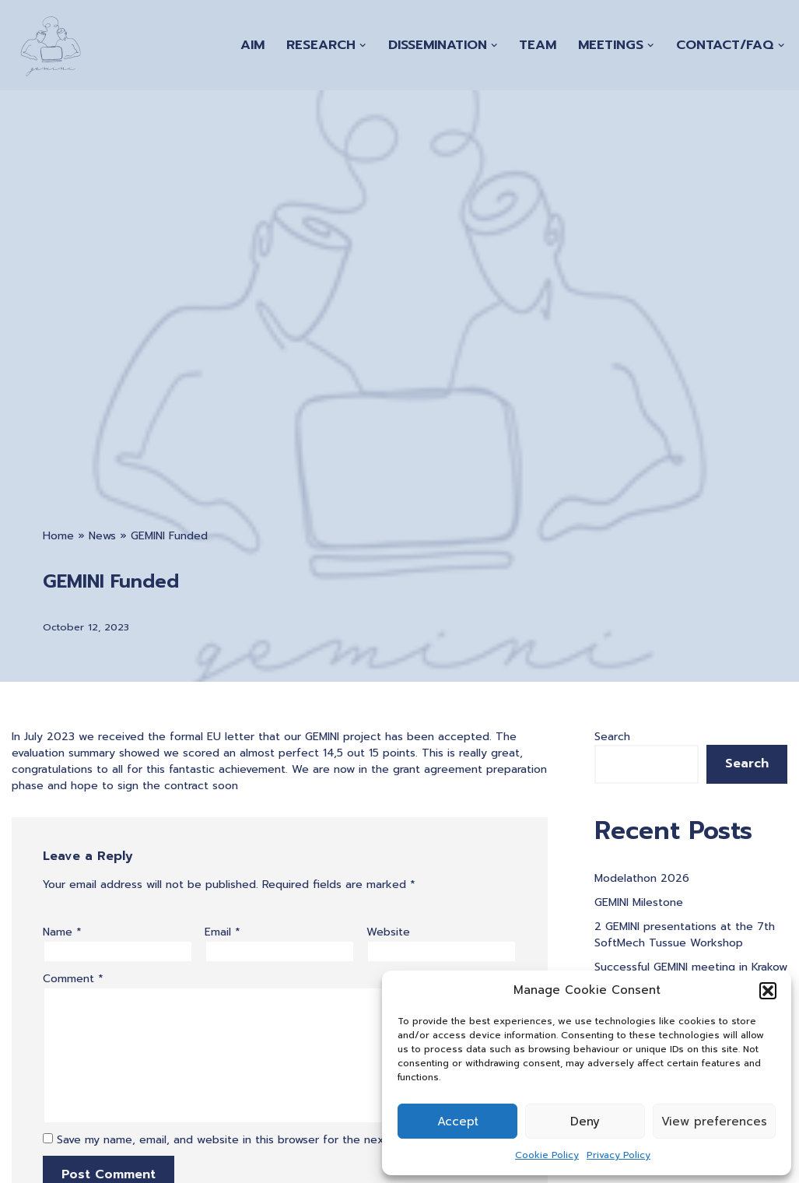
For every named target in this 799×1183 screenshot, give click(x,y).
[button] (768, 991)
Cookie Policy (547, 1155)
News (102, 536)
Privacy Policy (618, 1155)
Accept (457, 1121)
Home (58, 536)
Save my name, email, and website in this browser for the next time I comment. (267, 1140)
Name (62, 932)
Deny (585, 1121)
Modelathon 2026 (641, 878)
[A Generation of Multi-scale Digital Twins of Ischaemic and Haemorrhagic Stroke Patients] (50, 45)
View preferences (714, 1121)
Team (537, 44)
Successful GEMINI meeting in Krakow (690, 967)
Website (388, 932)
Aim (252, 44)
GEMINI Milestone (638, 902)
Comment (73, 979)
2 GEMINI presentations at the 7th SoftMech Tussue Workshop (684, 934)
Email (222, 932)
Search (612, 736)
